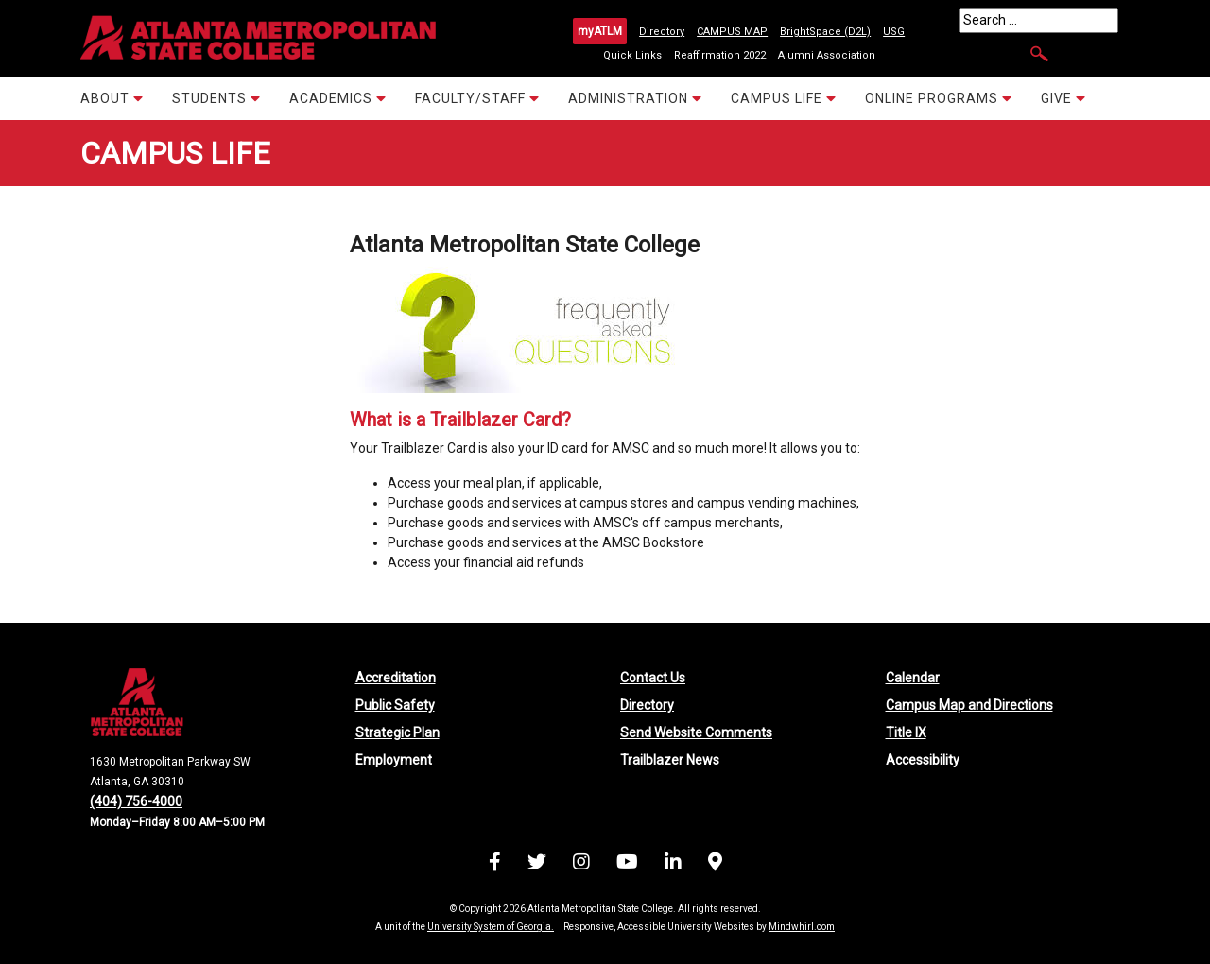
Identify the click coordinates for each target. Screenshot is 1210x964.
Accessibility (922, 759)
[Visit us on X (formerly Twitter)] (536, 864)
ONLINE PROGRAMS (938, 98)
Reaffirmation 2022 (720, 55)
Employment (393, 759)
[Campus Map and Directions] (715, 864)
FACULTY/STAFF (477, 98)
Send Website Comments (696, 732)
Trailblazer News (669, 759)
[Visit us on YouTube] (627, 864)
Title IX (906, 732)
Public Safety (395, 705)
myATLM (600, 31)
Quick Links (632, 55)
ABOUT (112, 98)
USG (894, 32)
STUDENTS (216, 98)
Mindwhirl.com (802, 926)
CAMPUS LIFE (784, 98)
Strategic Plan (397, 732)
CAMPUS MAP (732, 32)
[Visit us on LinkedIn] (673, 864)
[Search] (1038, 20)
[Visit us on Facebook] (495, 864)
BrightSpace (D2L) (825, 32)
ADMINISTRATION (635, 98)
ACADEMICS (338, 98)
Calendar (913, 677)
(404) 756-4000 (136, 801)
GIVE (1063, 98)
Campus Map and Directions (969, 705)
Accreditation (395, 677)
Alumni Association (826, 55)
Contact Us (652, 677)
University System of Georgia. (490, 926)
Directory (661, 32)
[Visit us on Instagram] (581, 864)
